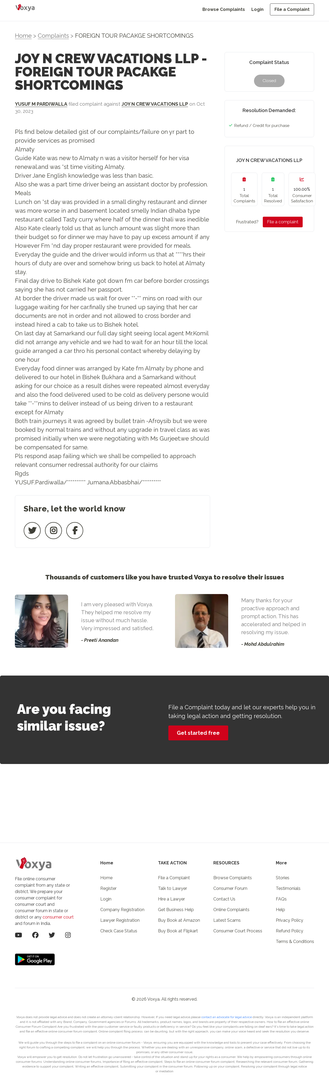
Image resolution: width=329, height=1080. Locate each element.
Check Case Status (118, 930)
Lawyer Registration (120, 920)
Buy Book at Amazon (179, 920)
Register (108, 888)
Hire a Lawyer (171, 899)
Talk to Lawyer (172, 888)
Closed (269, 80)
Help (280, 909)
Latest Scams (227, 920)
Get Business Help (176, 909)
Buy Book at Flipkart (178, 930)
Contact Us (224, 899)
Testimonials (288, 888)
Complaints (53, 35)
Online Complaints (231, 909)
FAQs (281, 899)
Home (23, 35)
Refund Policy (289, 930)
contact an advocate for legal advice (227, 1017)
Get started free (198, 733)
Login (257, 9)
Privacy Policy (289, 920)
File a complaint (282, 221)
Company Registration (122, 909)
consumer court (58, 917)
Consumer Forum (230, 888)
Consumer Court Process (237, 930)
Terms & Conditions (295, 941)
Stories (282, 877)
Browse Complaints (223, 9)
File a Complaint (292, 9)
